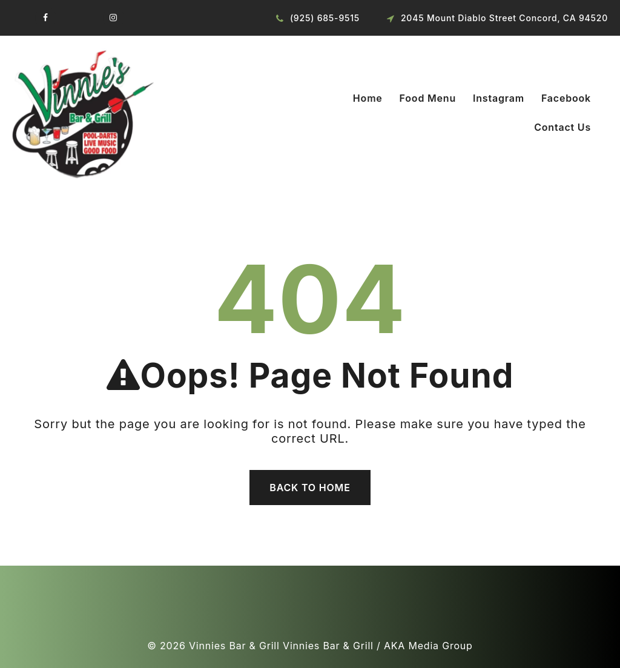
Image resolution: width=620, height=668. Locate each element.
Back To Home (309, 487)
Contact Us (562, 127)
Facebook (566, 98)
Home (368, 98)
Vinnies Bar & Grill (234, 646)
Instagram (498, 98)
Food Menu (428, 98)
